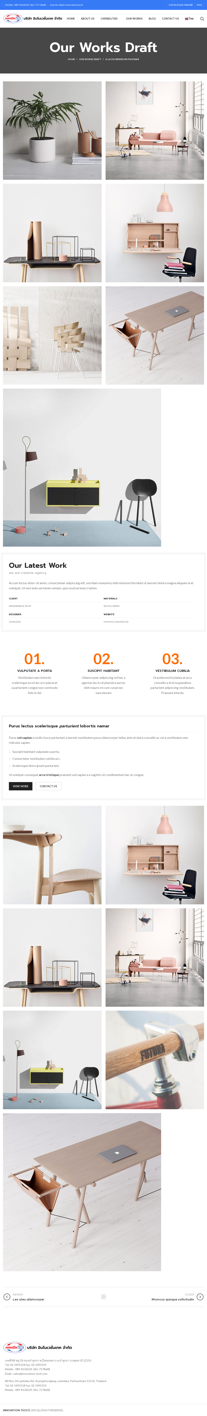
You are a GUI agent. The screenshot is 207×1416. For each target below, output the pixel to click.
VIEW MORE (20, 786)
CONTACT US (48, 786)
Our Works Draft (90, 59)
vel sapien (24, 737)
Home (71, 59)
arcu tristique (49, 775)
